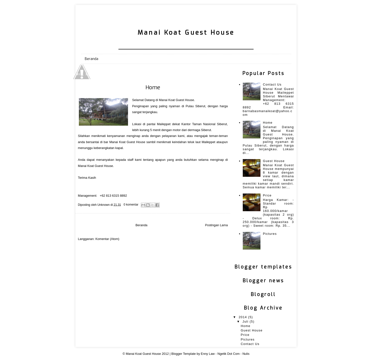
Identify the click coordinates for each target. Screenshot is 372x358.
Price (267, 195)
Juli (246, 321)
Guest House (274, 161)
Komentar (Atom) (107, 239)
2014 (243, 317)
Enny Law (208, 354)
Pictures (270, 234)
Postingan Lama (216, 225)
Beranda (91, 59)
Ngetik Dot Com (228, 354)
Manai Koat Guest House (143, 354)
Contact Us (272, 84)
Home (152, 87)
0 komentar (131, 204)
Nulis (246, 354)
